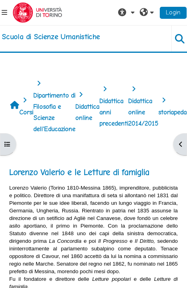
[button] (127, 12)
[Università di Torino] (37, 12)
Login (173, 12)
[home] (51, 36)
